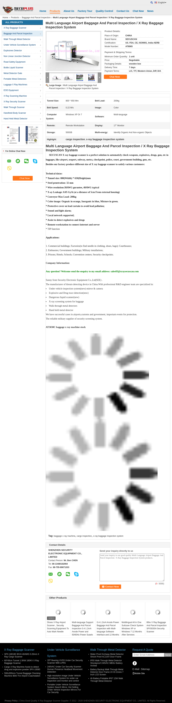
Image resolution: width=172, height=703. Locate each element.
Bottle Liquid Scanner (13, 67)
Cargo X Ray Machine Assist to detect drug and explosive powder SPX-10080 (22, 668)
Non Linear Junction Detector (17, 56)
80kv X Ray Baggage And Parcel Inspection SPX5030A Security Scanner (157, 627)
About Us (69, 11)
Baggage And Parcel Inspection (36, 17)
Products (55, 11)
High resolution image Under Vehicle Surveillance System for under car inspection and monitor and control (64, 678)
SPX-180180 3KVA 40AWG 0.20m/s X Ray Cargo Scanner (21, 655)
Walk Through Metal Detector (17, 39)
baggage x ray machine (64, 536)
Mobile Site (138, 673)
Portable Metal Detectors (15, 79)
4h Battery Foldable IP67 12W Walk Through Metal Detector (106, 679)
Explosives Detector (13, 50)
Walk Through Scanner (14, 107)
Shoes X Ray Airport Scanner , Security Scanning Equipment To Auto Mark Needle (58, 627)
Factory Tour (85, 11)
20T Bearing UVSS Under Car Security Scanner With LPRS (65, 661)
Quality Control (104, 11)
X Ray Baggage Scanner (15, 28)
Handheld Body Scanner (15, 113)
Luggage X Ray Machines (15, 84)
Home (43, 11)
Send (167, 655)
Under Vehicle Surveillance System (20, 45)
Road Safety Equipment (14, 62)
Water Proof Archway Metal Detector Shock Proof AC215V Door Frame (107, 655)
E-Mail (135, 669)
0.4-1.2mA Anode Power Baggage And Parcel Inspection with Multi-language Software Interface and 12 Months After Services (108, 630)
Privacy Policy (11, 701)
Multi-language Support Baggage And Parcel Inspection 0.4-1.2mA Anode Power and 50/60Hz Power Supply (82, 628)
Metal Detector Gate (13, 73)
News (150, 11)
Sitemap (145, 669)
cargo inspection (84, 536)
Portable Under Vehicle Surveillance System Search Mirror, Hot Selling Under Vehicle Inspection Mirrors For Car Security (64, 688)
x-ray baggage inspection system (108, 536)
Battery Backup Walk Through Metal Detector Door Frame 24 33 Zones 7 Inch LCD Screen (106, 672)
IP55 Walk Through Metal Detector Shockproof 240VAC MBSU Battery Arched (106, 663)
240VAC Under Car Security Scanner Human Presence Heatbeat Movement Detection (64, 669)
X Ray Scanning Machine (15, 96)
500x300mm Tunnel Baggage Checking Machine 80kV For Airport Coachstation (22, 674)
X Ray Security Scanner (14, 101)
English (162, 2)
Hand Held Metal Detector (15, 118)
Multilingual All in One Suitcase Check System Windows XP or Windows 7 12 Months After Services (132, 628)
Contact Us (122, 11)
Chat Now (138, 11)
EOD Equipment (11, 90)
